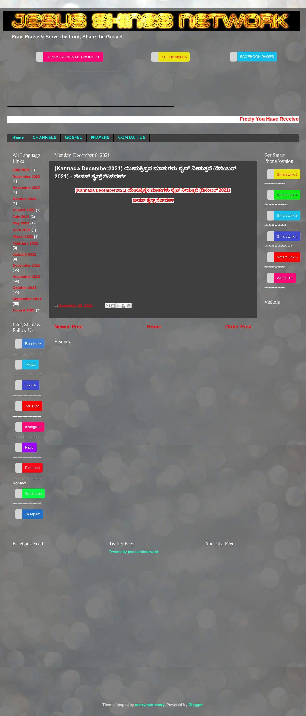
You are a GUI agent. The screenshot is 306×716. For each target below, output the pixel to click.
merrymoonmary (149, 705)
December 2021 (26, 265)
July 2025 (21, 170)
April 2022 (22, 230)
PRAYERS (100, 138)
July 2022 (21, 216)
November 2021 (26, 277)
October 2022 (24, 199)
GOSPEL (73, 138)
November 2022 (26, 188)
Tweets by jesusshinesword (134, 552)
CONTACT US (131, 138)
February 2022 (25, 243)
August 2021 (24, 310)
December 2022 (26, 176)
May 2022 (21, 223)
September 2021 (27, 299)
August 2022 (24, 210)
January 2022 (24, 254)
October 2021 (24, 288)
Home (18, 138)
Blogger (196, 705)
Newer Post (68, 327)
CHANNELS (44, 138)
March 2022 (23, 236)
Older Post (238, 327)
